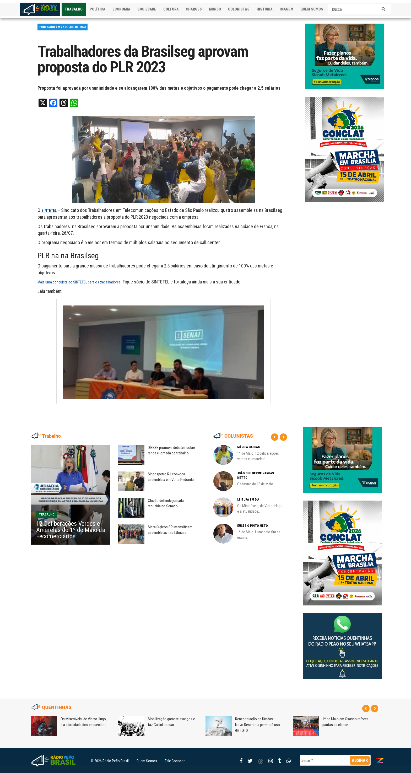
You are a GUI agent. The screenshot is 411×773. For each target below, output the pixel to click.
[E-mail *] (335, 760)
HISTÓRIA (265, 9)
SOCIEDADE (146, 9)
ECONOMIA (121, 9)
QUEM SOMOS (311, 9)
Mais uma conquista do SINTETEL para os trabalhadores (79, 282)
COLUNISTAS (239, 9)
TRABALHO (74, 9)
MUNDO (215, 9)
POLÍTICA (97, 9)
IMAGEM (286, 9)
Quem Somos (147, 761)
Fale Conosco (175, 761)
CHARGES (194, 9)
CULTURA (171, 9)
